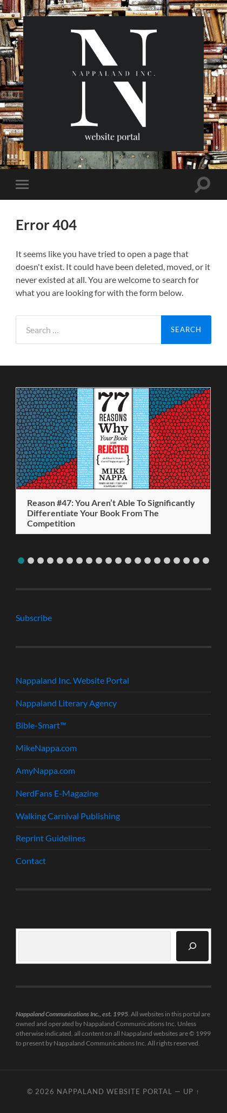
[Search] (192, 946)
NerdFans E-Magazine (57, 793)
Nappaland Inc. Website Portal (72, 680)
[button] (21, 560)
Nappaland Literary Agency (66, 703)
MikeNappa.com (46, 748)
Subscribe (34, 617)
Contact (31, 860)
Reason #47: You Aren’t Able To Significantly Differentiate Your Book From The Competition (111, 512)
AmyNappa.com (45, 770)
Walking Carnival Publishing (68, 816)
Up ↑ (191, 1091)
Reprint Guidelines (50, 838)
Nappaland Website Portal (114, 1091)
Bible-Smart (41, 725)
